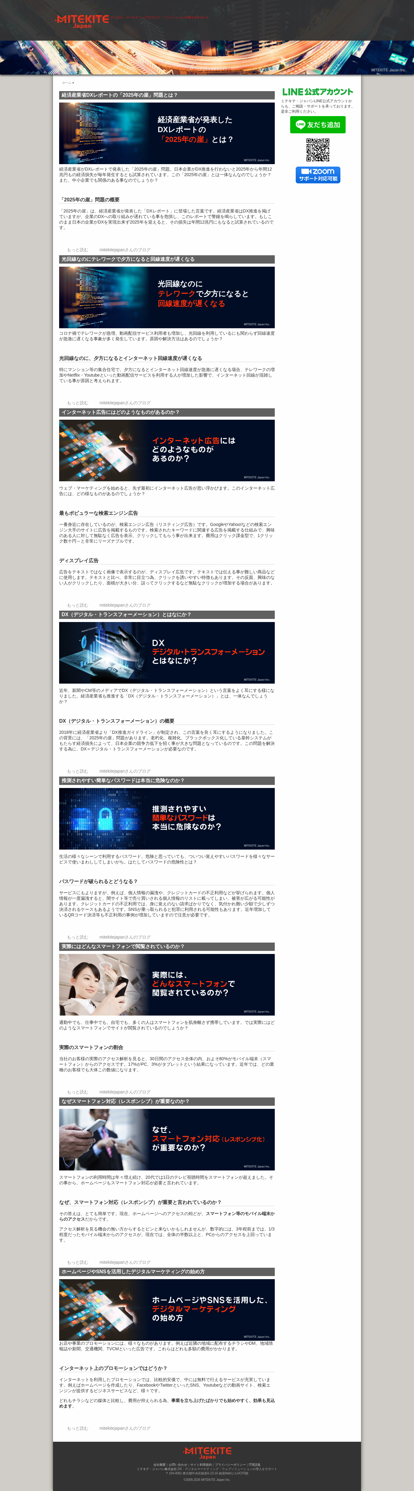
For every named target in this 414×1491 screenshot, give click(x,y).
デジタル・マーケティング (174, 18)
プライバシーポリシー (230, 1464)
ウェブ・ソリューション (227, 18)
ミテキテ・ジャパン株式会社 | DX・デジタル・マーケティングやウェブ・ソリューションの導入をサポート (133, 3)
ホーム (137, 18)
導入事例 (270, 18)
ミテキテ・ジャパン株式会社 (157, 1469)
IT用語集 (255, 1464)
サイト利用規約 (201, 1464)
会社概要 (302, 18)
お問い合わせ (335, 18)
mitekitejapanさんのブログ (125, 249)
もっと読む (77, 249)
